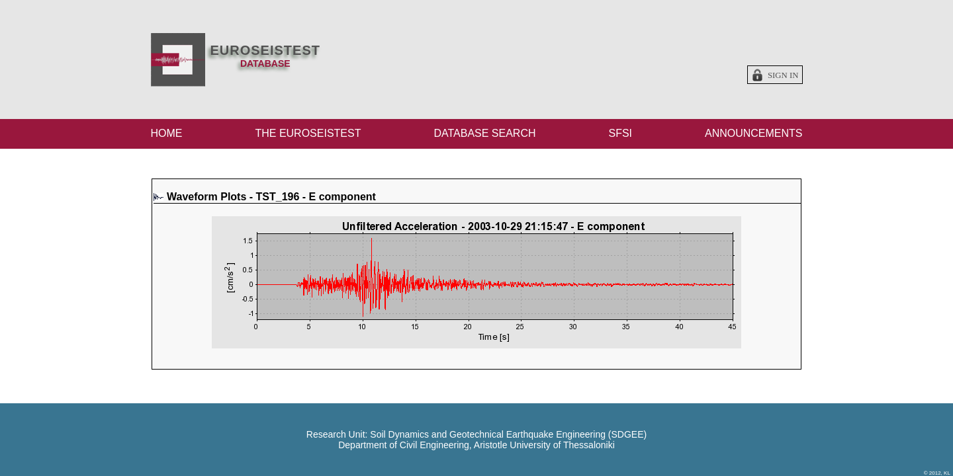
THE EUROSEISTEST (308, 133)
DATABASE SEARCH (484, 133)
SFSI (620, 133)
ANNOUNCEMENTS (754, 133)
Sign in (783, 75)
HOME (167, 133)
